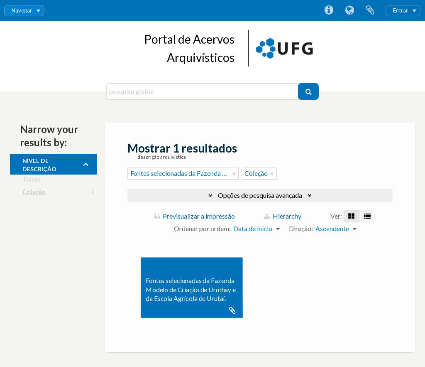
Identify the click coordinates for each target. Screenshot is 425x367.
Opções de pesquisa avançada (260, 195)
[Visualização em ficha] (351, 216)
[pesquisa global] (203, 91)
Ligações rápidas (328, 10)
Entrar (400, 10)
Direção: (301, 228)
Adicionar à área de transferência (232, 310)
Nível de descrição (39, 164)
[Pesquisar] (308, 91)
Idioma (349, 10)
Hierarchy (282, 216)
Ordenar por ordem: (202, 228)
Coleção (34, 193)
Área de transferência (370, 10)
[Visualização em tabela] (367, 216)
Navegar (22, 10)
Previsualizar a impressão (194, 216)
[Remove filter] (234, 173)
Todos (31, 181)
